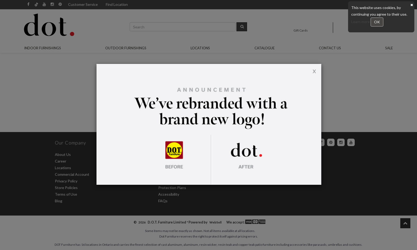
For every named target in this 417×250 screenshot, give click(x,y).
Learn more (361, 21)
